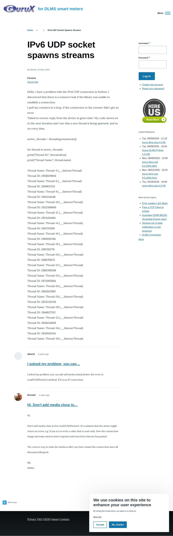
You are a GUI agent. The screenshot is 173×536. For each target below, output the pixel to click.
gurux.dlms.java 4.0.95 (154, 142)
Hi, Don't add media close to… (52, 405)
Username (144, 43)
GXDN (47, 519)
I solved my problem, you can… (53, 364)
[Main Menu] (163, 13)
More (141, 239)
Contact (64, 519)
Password (143, 58)
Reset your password (153, 88)
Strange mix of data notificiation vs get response (152, 227)
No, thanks (118, 524)
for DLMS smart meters (60, 9)
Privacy (31, 519)
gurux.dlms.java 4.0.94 (154, 186)
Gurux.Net (32, 82)
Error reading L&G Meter (155, 203)
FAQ (39, 519)
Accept (100, 524)
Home (30, 30)
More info (97, 517)
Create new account (152, 84)
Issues (55, 519)
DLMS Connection (151, 235)
